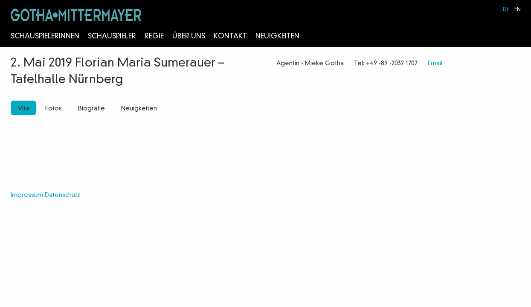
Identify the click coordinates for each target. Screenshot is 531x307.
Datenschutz (62, 195)
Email (435, 64)
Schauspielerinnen (45, 36)
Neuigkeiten (277, 36)
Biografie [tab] (91, 109)
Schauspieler (112, 36)
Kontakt (230, 36)
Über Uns (188, 36)
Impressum (27, 195)
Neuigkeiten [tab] (139, 109)
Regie (154, 36)
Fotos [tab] (53, 109)
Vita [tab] (23, 109)
